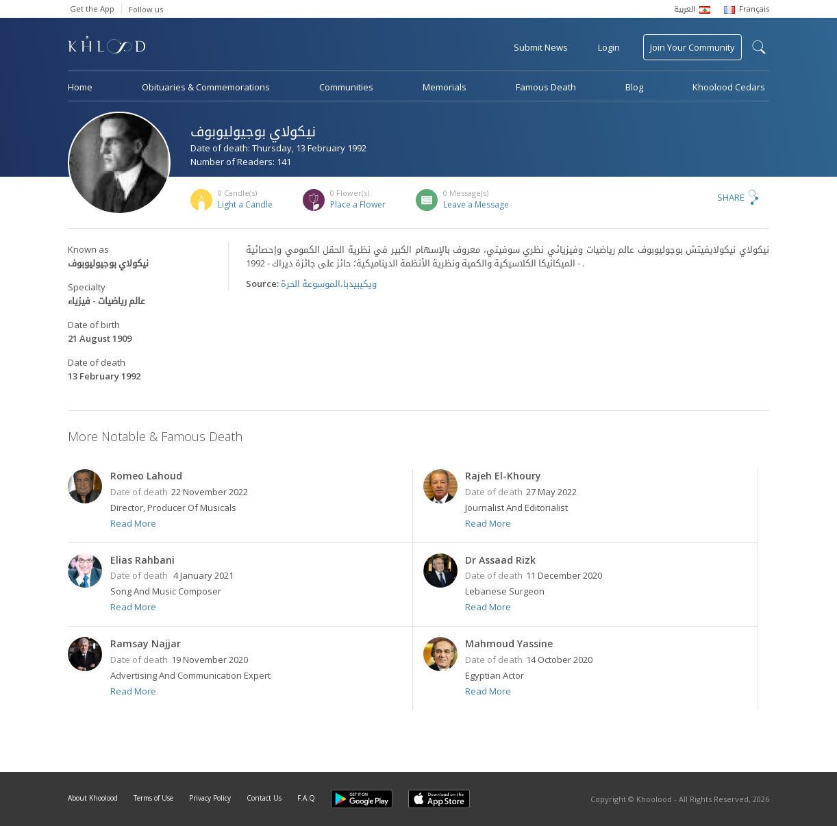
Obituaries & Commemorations (206, 87)
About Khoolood (93, 798)
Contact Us (264, 798)
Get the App (92, 8)
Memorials (444, 87)
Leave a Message (476, 204)
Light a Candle (245, 204)
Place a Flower (358, 204)
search (759, 47)
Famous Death (546, 87)
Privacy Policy (210, 798)
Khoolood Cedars (728, 87)
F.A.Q (306, 798)
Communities (346, 87)
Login (609, 47)
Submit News (541, 47)
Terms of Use (153, 798)
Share (731, 197)
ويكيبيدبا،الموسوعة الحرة (329, 283)
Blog (634, 87)
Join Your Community (692, 47)
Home (80, 87)
